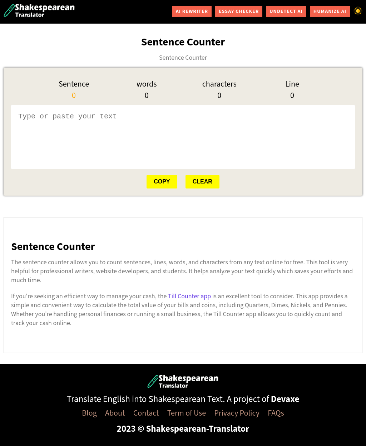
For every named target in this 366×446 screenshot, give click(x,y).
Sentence (74, 84)
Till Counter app (189, 296)
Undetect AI (285, 11)
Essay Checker (239, 11)
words (147, 84)
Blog (89, 413)
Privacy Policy (236, 413)
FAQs (276, 413)
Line (292, 84)
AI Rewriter (192, 11)
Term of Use (186, 413)
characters (219, 84)
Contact (146, 413)
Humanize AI (329, 11)
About (115, 413)
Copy (162, 181)
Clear (202, 181)
